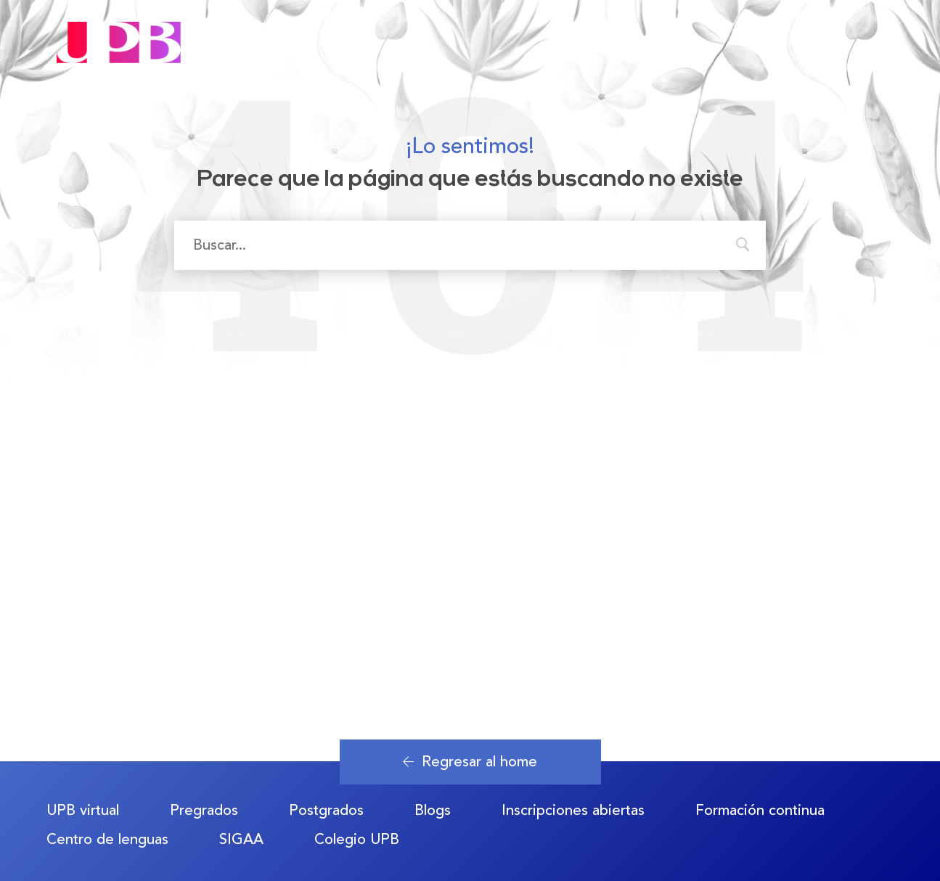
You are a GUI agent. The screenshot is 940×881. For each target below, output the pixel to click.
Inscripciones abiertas (573, 810)
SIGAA (241, 839)
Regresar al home (470, 761)
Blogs (432, 810)
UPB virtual (82, 810)
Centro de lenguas (107, 839)
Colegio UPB (356, 839)
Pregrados (204, 810)
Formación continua (760, 810)
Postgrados (326, 810)
